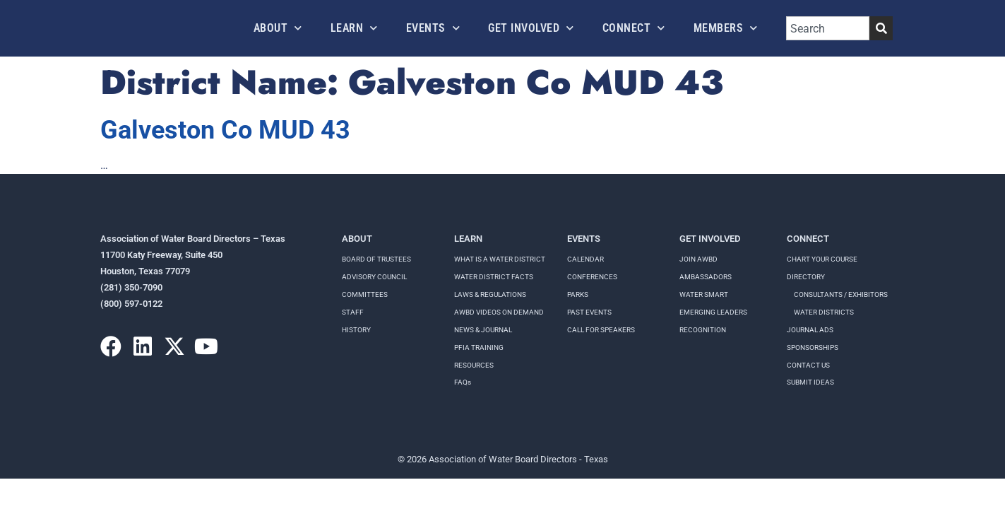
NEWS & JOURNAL (483, 329)
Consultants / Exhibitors (841, 294)
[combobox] (827, 28)
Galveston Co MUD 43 (225, 130)
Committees (365, 294)
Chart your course (822, 259)
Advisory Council (374, 276)
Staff (353, 312)
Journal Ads (810, 329)
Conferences (592, 276)
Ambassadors (705, 276)
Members (726, 28)
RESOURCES (474, 365)
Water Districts (824, 312)
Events (433, 28)
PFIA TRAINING (479, 347)
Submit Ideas (810, 382)
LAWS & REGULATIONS (490, 294)
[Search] (881, 28)
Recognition (702, 329)
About (278, 28)
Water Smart (703, 294)
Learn (354, 28)
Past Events (589, 312)
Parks (577, 294)
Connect (633, 28)
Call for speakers (601, 329)
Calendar (585, 259)
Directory (806, 276)
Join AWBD (698, 259)
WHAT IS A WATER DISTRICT (499, 259)
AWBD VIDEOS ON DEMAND (499, 312)
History (356, 329)
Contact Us (808, 365)
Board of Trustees (376, 259)
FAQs (462, 382)
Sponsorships (812, 347)
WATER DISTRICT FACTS (493, 276)
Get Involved (531, 28)
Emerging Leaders (713, 312)
